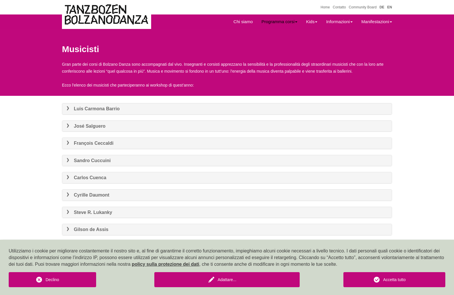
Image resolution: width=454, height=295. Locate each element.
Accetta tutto (394, 279)
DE (382, 7)
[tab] (227, 108)
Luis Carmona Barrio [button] (93, 108)
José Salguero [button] (86, 126)
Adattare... (227, 279)
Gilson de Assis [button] (87, 229)
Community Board (363, 7)
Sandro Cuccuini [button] (89, 160)
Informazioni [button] (339, 21)
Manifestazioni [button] (376, 21)
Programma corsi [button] (279, 21)
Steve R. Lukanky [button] (89, 212)
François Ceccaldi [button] (90, 143)
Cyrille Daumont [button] (88, 195)
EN (389, 7)
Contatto (339, 7)
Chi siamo (243, 21)
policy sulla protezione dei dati (165, 264)
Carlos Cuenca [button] (86, 177)
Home (325, 7)
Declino (52, 279)
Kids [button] (311, 21)
